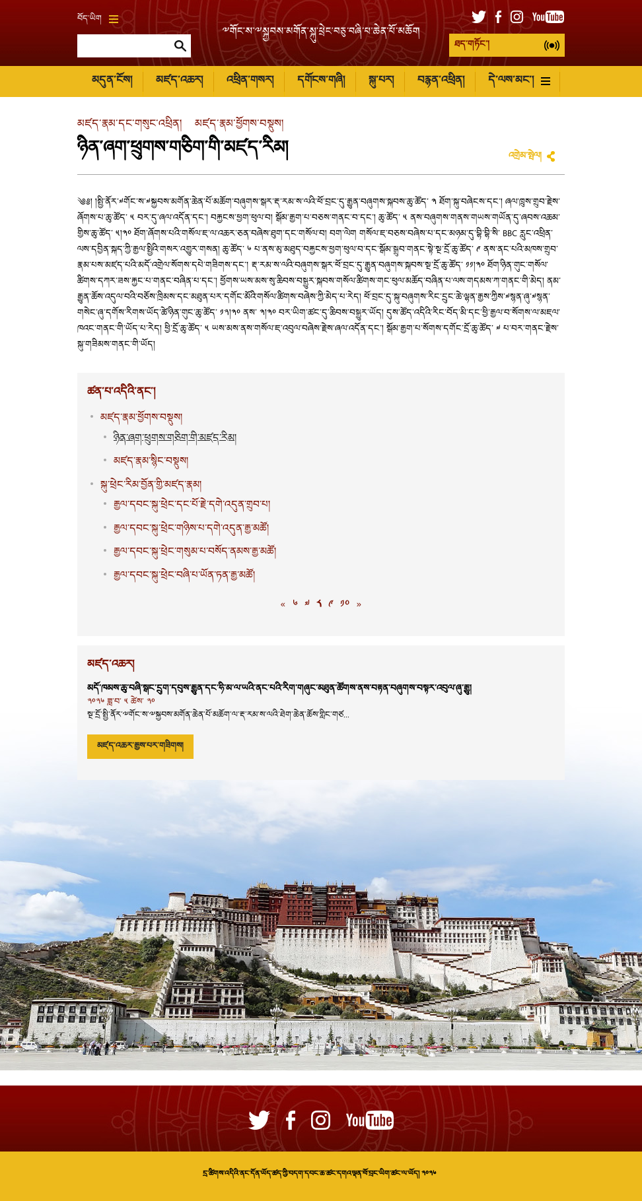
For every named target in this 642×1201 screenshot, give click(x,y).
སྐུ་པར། (381, 80)
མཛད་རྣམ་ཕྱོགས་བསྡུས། (239, 124)
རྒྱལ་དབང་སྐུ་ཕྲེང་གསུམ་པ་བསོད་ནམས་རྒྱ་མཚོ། (195, 552)
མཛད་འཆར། (179, 80)
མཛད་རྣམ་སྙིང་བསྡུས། (151, 462)
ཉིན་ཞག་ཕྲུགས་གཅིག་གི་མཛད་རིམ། (175, 438)
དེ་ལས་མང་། (519, 80)
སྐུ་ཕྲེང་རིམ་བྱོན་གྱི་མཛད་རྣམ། (150, 485)
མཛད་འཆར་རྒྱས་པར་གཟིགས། (140, 746)
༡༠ (344, 604)
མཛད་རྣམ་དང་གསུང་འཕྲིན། (129, 124)
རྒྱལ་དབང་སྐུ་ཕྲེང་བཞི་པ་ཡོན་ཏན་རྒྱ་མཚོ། (184, 576)
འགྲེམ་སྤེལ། (525, 156)
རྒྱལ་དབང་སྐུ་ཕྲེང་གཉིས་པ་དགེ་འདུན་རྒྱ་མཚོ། (191, 529)
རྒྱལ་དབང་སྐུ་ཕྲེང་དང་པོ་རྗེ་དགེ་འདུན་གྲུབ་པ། (192, 505)
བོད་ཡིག (97, 19)
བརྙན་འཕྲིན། (440, 80)
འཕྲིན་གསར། (250, 80)
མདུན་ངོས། (112, 80)
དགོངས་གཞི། (321, 80)
